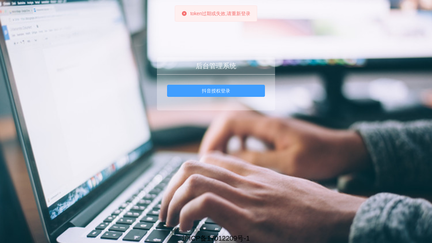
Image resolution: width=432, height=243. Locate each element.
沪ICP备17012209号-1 (216, 238)
